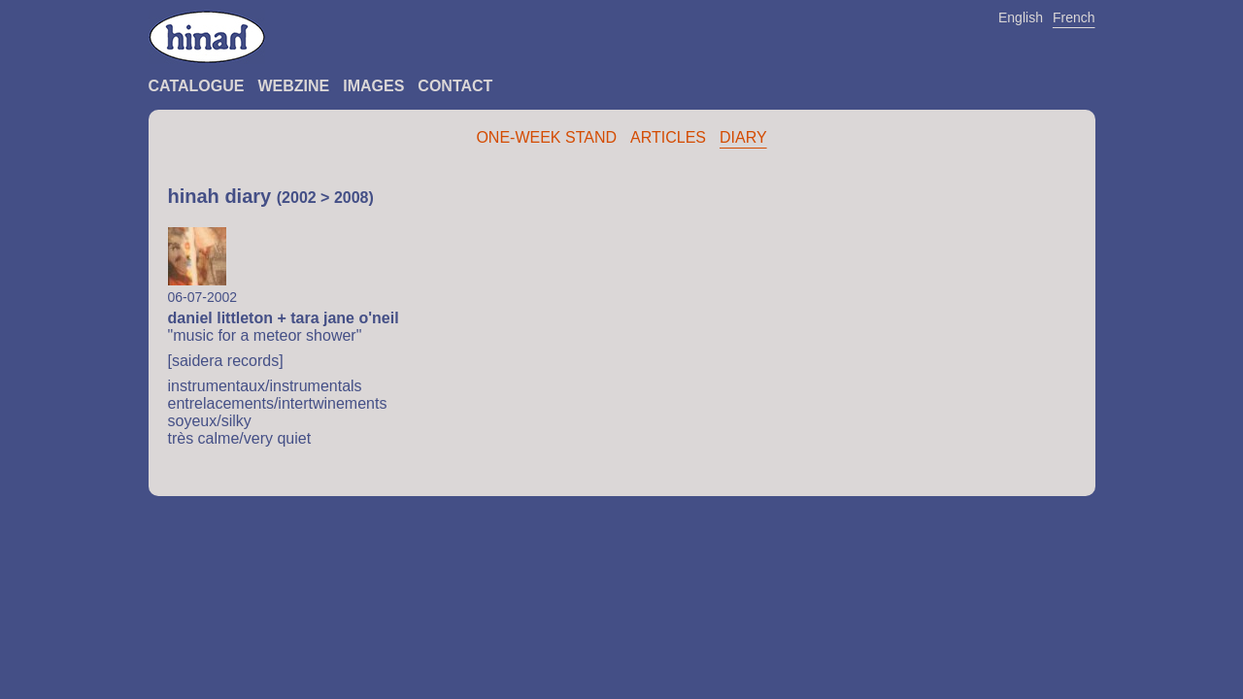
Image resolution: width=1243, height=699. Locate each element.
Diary (743, 137)
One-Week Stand (546, 137)
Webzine (293, 86)
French (1074, 17)
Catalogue (197, 86)
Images (373, 86)
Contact (455, 86)
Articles (668, 137)
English (1020, 17)
